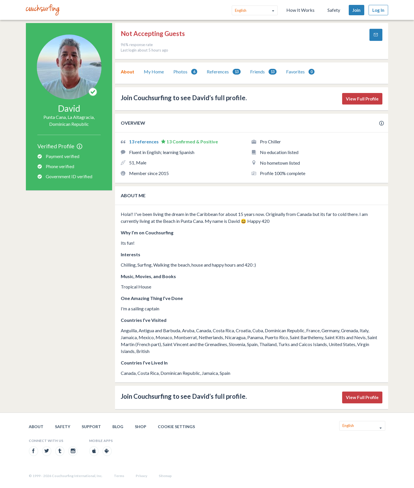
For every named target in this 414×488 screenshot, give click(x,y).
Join (356, 10)
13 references (144, 141)
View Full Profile (362, 98)
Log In (378, 10)
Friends (263, 72)
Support (91, 426)
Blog (117, 426)
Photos (185, 72)
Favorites (300, 72)
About (127, 71)
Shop (140, 426)
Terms (119, 476)
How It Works (300, 10)
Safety (333, 10)
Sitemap (165, 476)
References (224, 72)
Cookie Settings (176, 426)
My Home (154, 71)
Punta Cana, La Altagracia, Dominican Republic (69, 120)
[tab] (127, 71)
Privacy (141, 476)
